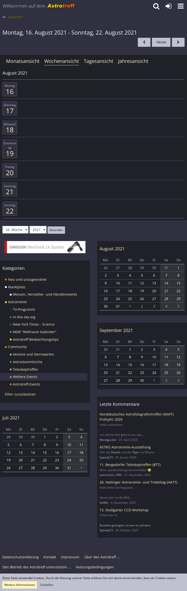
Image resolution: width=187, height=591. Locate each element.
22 (10, 210)
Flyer (135, 452)
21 (10, 191)
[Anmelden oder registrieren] (168, 6)
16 (10, 91)
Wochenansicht (61, 61)
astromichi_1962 (111, 475)
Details (116, 452)
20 (10, 172)
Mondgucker (108, 440)
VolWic (104, 503)
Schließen (46, 585)
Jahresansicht (133, 61)
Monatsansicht (22, 61)
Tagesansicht (98, 61)
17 (10, 110)
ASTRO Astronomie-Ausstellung (125, 447)
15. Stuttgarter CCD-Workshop (124, 510)
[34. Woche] (178, 42)
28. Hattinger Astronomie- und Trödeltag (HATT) (138, 482)
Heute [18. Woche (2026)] (161, 42)
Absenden (56, 230)
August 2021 (112, 249)
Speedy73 (106, 457)
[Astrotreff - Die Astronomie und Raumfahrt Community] (38, 6)
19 (10, 153)
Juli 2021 (11, 418)
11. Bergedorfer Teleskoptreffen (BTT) (130, 464)
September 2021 (116, 330)
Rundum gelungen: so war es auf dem (125, 525)
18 (10, 129)
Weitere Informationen (19, 585)
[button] (181, 6)
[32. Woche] (144, 42)
